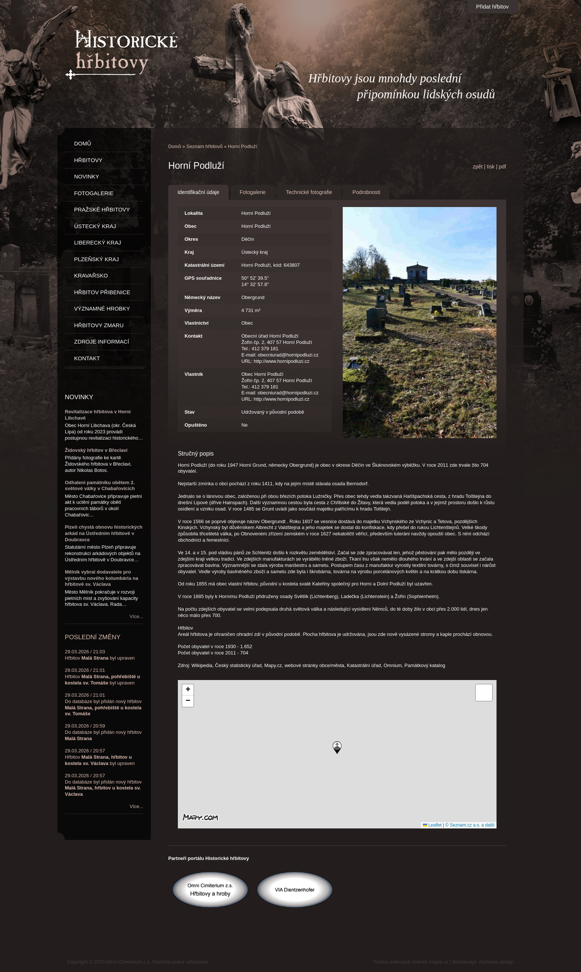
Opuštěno (196, 425)
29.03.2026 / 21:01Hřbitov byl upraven (102, 676)
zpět (477, 167)
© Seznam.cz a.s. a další (470, 825)
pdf (502, 167)
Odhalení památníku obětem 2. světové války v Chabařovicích (100, 486)
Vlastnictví (197, 323)
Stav (190, 412)
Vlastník (194, 374)
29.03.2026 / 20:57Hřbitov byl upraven (100, 757)
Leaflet (432, 825)
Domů (174, 146)
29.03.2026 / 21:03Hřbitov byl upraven (100, 655)
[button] (337, 747)
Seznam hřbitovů (204, 146)
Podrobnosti (366, 192)
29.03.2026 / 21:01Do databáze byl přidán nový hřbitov (103, 704)
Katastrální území (205, 265)
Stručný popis (196, 453)
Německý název (202, 297)
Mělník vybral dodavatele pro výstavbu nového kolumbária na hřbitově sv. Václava (101, 578)
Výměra (193, 310)
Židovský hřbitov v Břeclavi (96, 450)
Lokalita (194, 213)
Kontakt (193, 336)
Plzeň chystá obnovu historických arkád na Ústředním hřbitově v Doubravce (104, 533)
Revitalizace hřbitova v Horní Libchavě (98, 415)
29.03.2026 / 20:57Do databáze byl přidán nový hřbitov (103, 785)
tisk (491, 167)
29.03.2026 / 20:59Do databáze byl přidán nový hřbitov (103, 732)
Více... (136, 616)
